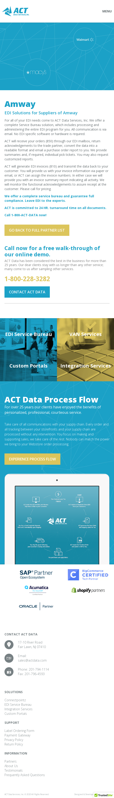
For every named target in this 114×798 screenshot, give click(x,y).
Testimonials (13, 770)
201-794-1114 (39, 669)
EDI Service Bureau (28, 334)
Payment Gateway (17, 735)
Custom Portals (28, 365)
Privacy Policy (13, 740)
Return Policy (13, 744)
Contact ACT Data (27, 292)
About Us (11, 766)
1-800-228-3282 (27, 278)
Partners (10, 761)
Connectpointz (15, 700)
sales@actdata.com (32, 660)
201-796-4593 (34, 674)
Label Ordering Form (19, 731)
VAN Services (85, 334)
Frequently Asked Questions (24, 775)
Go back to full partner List (37, 230)
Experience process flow (32, 459)
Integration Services (85, 365)
